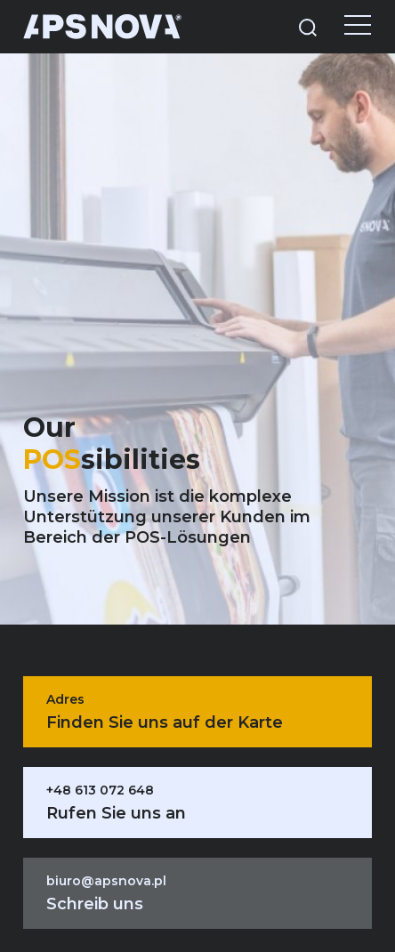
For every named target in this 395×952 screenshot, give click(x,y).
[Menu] (344, 26)
